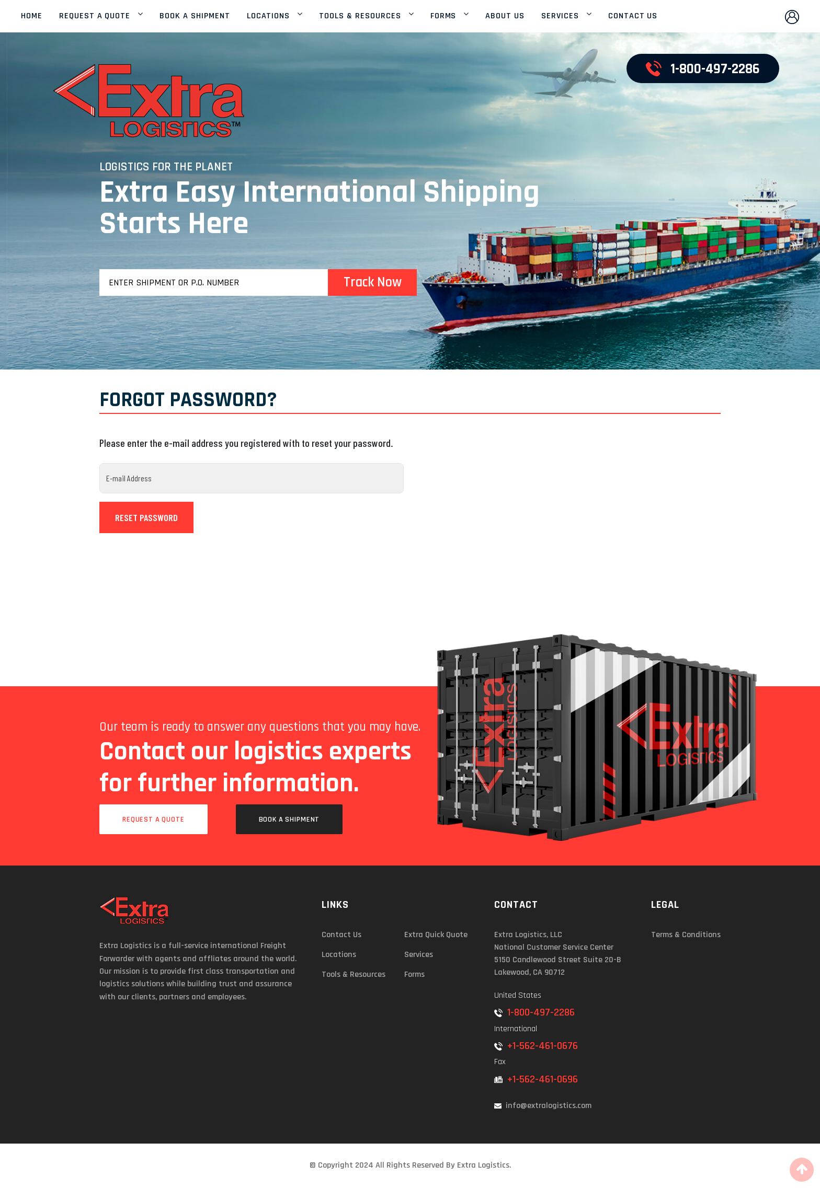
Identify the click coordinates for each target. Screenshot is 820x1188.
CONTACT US (633, 16)
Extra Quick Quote (436, 934)
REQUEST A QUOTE (94, 16)
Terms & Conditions (686, 934)
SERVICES (560, 16)
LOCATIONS (268, 16)
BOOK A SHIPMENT (195, 16)
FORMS (443, 16)
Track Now (373, 282)
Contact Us (341, 934)
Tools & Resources (353, 974)
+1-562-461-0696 (536, 1079)
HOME (31, 16)
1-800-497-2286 (534, 1012)
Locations (339, 954)
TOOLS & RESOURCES (360, 16)
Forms (414, 974)
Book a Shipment (289, 819)
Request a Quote (153, 819)
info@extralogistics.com (542, 1105)
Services (418, 954)
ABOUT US (505, 16)
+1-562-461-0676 (536, 1046)
